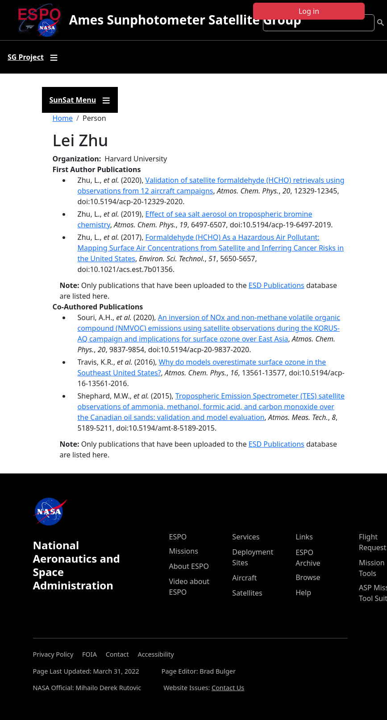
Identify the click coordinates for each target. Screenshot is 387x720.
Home (63, 118)
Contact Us (228, 687)
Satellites (247, 593)
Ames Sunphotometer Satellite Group (185, 19)
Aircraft (244, 578)
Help (303, 592)
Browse (307, 577)
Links (304, 537)
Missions (183, 551)
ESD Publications (276, 285)
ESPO (178, 537)
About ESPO (189, 566)
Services (245, 537)
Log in (309, 11)
